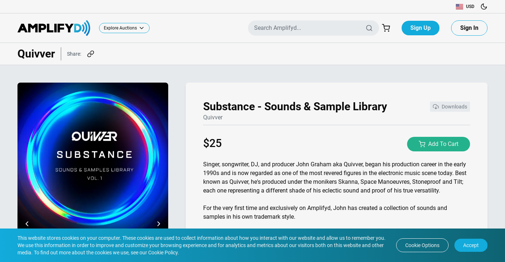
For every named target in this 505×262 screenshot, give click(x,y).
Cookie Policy (162, 252)
